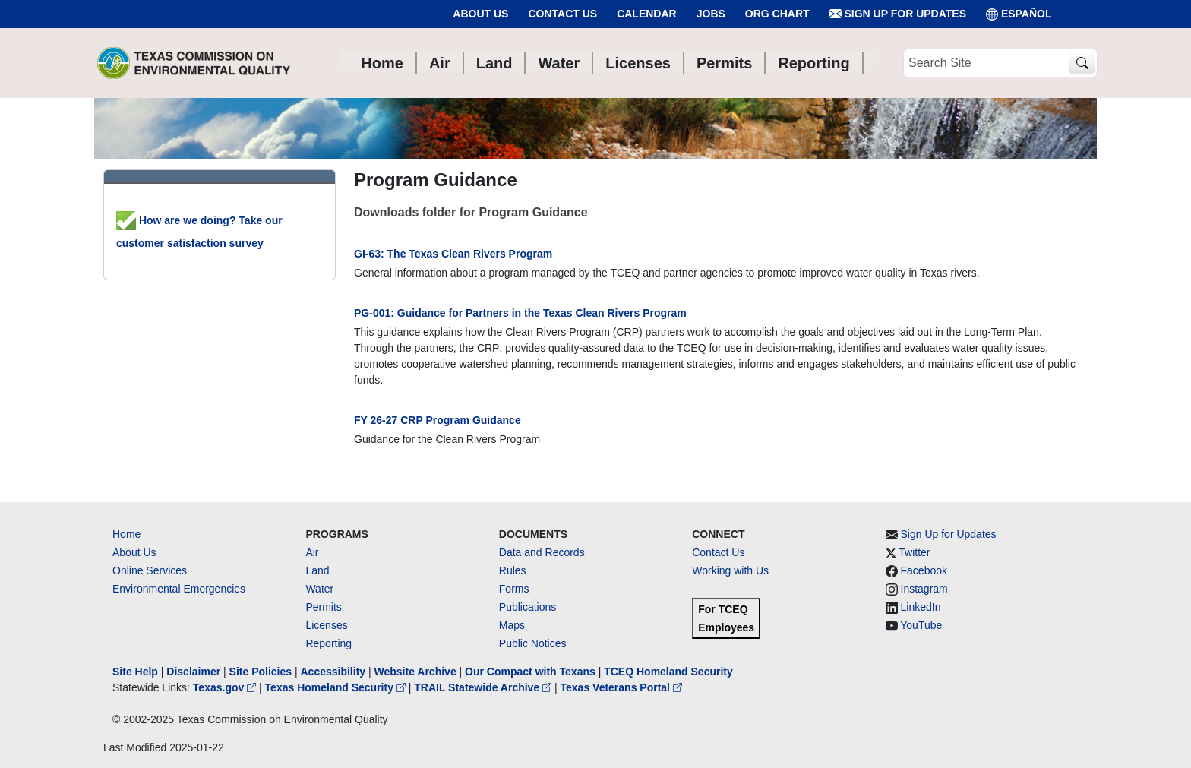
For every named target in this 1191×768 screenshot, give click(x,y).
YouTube (921, 625)
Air (311, 552)
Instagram (924, 589)
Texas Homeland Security (337, 687)
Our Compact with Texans (530, 671)
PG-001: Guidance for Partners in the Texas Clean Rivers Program (520, 313)
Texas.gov (226, 687)
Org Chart (777, 14)
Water (319, 589)
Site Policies (260, 671)
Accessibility (334, 671)
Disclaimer (193, 671)
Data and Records (542, 552)
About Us (480, 14)
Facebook (924, 570)
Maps (512, 625)
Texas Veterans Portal (621, 687)
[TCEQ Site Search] (1082, 63)
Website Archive (415, 671)
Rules (512, 570)
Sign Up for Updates (897, 14)
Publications (528, 607)
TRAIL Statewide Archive (484, 687)
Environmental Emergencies (178, 589)
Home (126, 534)
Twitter (914, 552)
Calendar (647, 14)
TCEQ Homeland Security (668, 671)
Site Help (135, 671)
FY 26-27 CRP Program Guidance (437, 420)
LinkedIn (921, 607)
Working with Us (730, 570)
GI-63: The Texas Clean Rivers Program (453, 254)
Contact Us (562, 14)
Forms (514, 589)
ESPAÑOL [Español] (1019, 14)
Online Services (149, 570)
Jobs (711, 14)
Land (317, 570)
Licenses (326, 625)
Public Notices (533, 643)
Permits (323, 607)
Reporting (328, 643)
